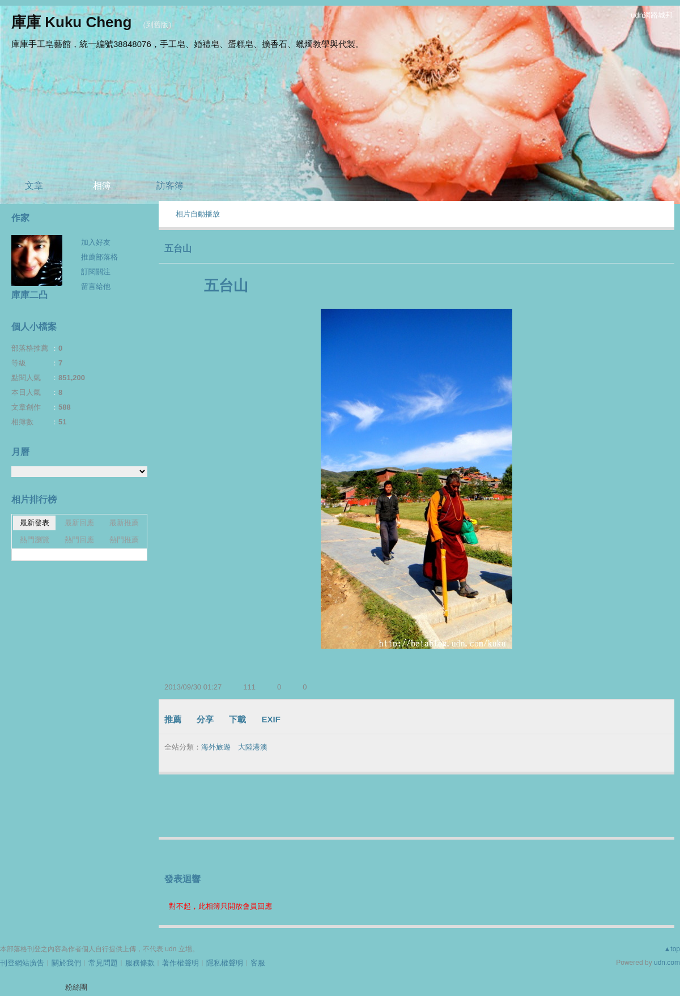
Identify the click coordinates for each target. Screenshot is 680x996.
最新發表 (34, 522)
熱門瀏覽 (34, 539)
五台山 (178, 248)
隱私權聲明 (224, 963)
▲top (672, 949)
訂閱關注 (95, 271)
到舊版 (157, 24)
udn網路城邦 (652, 15)
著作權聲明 (180, 963)
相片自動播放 (198, 214)
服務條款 (140, 963)
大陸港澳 (252, 747)
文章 (34, 185)
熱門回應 (79, 539)
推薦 (172, 719)
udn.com (667, 963)
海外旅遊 (216, 747)
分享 (205, 719)
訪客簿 (170, 185)
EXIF (271, 719)
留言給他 (95, 286)
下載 (237, 719)
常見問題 (103, 963)
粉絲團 (76, 987)
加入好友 (95, 242)
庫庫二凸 (29, 295)
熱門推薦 (124, 539)
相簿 (102, 185)
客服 (257, 963)
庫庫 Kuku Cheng (71, 22)
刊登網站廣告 (22, 963)
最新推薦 (124, 522)
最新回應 (79, 522)
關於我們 (66, 963)
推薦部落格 (99, 257)
